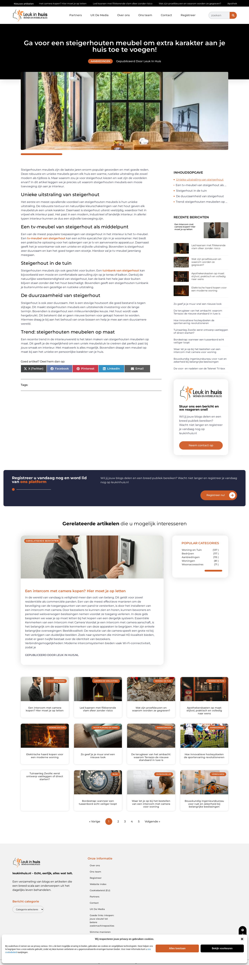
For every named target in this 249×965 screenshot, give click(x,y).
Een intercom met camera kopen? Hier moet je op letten (57, 3)
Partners (75, 15)
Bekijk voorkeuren (222, 948)
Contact (166, 15)
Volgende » (152, 821)
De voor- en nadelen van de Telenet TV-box (199, 368)
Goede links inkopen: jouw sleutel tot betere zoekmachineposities (102, 920)
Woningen (188, 560)
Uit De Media (99, 15)
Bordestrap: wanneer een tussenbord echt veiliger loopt (199, 341)
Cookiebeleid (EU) (100, 890)
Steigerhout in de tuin (191, 190)
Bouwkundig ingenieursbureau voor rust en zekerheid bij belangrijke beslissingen (200, 360)
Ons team (145, 15)
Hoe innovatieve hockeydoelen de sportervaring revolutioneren (194, 322)
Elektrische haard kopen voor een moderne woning (209, 289)
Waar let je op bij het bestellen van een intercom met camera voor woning (197, 351)
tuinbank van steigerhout (121, 270)
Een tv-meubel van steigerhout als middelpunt (202, 185)
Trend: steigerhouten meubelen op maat (202, 201)
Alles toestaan (177, 948)
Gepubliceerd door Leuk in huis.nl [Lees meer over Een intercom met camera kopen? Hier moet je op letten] (52, 655)
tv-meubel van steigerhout (45, 238)
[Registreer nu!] (232, 495)
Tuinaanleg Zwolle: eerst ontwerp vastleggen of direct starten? (201, 331)
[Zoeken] (233, 15)
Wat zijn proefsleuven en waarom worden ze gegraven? (192, 3)
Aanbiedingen (100, 61)
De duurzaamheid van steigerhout (200, 196)
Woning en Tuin (192, 549)
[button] (242, 939)
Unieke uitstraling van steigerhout (200, 179)
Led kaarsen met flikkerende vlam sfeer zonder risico (125, 3)
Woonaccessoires (192, 564)
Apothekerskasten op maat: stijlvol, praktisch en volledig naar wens (208, 276)
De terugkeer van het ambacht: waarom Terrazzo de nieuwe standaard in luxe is (198, 312)
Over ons (123, 15)
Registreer (188, 15)
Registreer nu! (215, 495)
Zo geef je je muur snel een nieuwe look (198, 303)
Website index (98, 884)
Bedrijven (188, 553)
